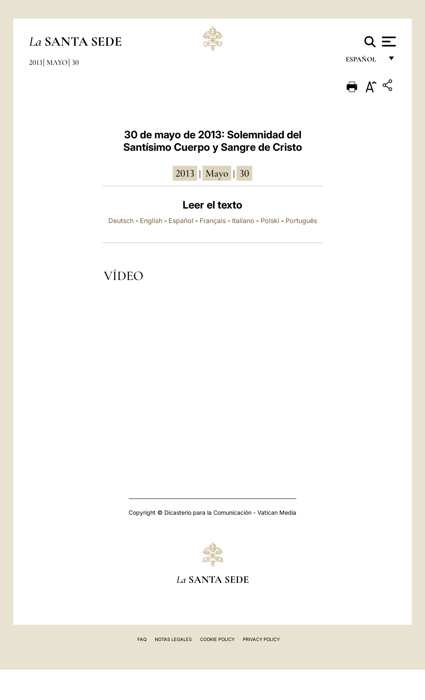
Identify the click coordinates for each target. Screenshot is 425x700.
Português (301, 220)
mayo (216, 173)
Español (181, 220)
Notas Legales (173, 639)
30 (75, 62)
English (151, 220)
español (364, 61)
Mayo (57, 62)
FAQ (142, 639)
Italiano (243, 220)
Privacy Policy (261, 639)
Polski (270, 220)
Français (213, 220)
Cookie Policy (217, 639)
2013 (35, 62)
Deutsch (121, 220)
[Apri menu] (388, 41)
